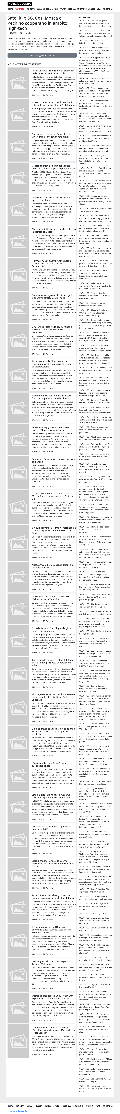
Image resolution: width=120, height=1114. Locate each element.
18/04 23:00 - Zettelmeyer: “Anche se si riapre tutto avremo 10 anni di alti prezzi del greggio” (95, 597)
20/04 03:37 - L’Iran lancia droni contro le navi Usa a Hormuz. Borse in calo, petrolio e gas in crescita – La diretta (95, 148)
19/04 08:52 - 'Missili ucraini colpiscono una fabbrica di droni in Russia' (95, 438)
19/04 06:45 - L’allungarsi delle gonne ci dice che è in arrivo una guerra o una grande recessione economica (95, 520)
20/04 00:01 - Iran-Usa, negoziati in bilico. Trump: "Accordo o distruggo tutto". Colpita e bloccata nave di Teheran (94, 159)
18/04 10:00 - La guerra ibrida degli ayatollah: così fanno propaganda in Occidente (94, 921)
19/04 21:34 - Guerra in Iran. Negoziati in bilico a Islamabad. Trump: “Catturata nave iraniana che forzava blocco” (95, 172)
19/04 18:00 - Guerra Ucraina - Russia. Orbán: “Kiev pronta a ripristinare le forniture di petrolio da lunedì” (95, 228)
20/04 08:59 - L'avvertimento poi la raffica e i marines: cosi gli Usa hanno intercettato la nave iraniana (95, 50)
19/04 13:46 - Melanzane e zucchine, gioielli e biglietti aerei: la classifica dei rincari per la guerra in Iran (95, 286)
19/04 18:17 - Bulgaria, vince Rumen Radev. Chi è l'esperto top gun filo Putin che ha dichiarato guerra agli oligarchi (95, 218)
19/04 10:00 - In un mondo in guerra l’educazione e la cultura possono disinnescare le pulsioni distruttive (94, 393)
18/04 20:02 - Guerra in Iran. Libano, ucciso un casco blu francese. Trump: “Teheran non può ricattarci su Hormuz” (94, 642)
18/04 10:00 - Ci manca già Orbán (93, 913)
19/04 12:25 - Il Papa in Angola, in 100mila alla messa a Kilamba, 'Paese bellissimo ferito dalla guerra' (94, 313)
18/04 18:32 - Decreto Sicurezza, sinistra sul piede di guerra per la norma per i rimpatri (93, 689)
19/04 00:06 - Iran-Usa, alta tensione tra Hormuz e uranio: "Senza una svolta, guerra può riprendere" (95, 587)
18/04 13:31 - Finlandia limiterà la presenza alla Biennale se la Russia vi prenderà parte (94, 834)
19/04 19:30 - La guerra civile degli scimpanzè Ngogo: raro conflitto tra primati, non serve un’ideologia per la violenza (95, 200)
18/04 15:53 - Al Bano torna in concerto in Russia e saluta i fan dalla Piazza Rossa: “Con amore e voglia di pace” (95, 761)
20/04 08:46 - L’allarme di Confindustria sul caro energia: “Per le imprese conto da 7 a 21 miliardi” (95, 81)
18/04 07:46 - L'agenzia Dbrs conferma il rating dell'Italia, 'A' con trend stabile (95, 985)
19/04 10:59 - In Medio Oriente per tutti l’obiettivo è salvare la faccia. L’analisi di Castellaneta (95, 370)
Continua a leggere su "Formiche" (42, 55)
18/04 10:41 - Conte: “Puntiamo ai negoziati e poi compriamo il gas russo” (95, 897)
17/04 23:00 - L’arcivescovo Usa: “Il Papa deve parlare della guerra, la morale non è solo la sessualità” (95, 1062)
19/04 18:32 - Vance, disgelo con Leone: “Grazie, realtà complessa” (95, 210)
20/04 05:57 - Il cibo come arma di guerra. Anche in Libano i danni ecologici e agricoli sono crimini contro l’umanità (95, 104)
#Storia (72, 9)
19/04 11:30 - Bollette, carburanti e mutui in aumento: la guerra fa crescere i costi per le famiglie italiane (95, 348)
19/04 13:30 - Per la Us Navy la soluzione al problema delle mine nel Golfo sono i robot (94, 296)
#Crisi (55, 9)
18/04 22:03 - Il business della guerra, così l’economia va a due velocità (95, 605)
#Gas (99, 9)
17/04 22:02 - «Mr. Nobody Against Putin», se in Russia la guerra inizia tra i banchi (95, 1089)
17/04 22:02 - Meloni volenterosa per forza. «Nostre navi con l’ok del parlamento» (94, 1072)
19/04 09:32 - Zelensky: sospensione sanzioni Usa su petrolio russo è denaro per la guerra (95, 430)
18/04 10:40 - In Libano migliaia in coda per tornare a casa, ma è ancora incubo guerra (95, 906)
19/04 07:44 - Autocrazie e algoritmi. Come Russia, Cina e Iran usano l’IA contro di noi (94, 457)
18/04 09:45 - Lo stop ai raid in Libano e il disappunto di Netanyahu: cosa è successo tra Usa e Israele (95, 938)
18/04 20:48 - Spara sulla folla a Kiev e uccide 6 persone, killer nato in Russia (95, 612)
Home (10, 9)
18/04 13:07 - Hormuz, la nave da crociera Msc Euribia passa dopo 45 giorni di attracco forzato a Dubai (94, 844)
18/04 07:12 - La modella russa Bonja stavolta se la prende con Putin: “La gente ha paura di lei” (94, 1007)
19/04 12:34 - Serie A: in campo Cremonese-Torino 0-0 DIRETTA (92, 304)
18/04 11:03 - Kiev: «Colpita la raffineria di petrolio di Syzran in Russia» (95, 890)
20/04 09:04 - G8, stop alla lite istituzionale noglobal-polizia (91, 41)
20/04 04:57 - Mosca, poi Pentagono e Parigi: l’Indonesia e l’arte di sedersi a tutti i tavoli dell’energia (95, 138)
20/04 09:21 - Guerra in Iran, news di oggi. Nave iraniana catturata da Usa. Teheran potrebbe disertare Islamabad (95, 33)
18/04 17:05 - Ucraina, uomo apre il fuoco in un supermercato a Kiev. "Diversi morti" (94, 726)
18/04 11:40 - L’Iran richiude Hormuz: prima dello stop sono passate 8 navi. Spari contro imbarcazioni (95, 869)
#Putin (63, 9)
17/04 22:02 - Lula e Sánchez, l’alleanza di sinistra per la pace (95, 1080)
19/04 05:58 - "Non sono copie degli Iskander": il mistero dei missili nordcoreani (94, 529)
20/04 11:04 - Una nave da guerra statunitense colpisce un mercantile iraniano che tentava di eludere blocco (95, 23)
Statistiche (19, 9)
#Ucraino (82, 9)
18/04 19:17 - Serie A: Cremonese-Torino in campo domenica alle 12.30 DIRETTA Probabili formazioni (94, 663)
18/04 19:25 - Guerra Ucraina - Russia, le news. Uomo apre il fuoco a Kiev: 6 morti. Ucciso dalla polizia (95, 654)
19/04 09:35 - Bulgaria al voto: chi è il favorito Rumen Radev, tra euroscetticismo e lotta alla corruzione (95, 410)
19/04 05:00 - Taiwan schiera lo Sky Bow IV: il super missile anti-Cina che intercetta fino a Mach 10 (95, 565)
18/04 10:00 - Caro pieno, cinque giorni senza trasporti (95, 929)
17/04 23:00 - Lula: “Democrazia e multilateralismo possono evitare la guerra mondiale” (94, 1052)
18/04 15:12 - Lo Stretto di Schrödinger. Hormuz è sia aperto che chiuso (95, 782)
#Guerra (31, 9)
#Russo (91, 9)
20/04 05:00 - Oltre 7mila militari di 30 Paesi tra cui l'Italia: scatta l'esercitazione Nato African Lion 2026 (95, 128)
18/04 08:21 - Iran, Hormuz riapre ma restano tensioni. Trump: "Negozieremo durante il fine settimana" (95, 967)
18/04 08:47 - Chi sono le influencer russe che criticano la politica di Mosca (95, 958)
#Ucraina (107, 9)
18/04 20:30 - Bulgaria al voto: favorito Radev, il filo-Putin (95, 632)
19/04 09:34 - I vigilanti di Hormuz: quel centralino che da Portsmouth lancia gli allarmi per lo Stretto (95, 420)
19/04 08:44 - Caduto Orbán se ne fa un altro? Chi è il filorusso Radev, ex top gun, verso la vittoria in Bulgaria (95, 447)
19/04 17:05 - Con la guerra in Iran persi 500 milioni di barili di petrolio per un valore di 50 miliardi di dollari (95, 263)
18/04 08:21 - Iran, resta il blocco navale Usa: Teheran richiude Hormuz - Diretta (95, 977)
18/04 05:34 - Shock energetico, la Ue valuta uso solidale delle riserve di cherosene (94, 1029)
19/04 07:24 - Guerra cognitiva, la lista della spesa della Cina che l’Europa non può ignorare (95, 479)
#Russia (47, 9)
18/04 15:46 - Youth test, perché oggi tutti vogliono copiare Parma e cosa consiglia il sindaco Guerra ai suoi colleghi (94, 772)
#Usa (39, 9)
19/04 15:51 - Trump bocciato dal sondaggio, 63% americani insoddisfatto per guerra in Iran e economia (93, 274)
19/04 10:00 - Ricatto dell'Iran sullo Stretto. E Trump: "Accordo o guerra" (94, 401)
